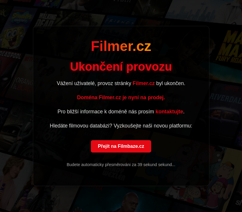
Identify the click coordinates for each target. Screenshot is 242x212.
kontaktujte (169, 112)
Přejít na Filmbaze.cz (121, 146)
